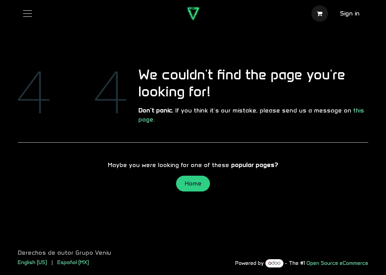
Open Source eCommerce (337, 263)
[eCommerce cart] (319, 13)
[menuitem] (32, 262)
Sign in (350, 13)
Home (193, 183)
